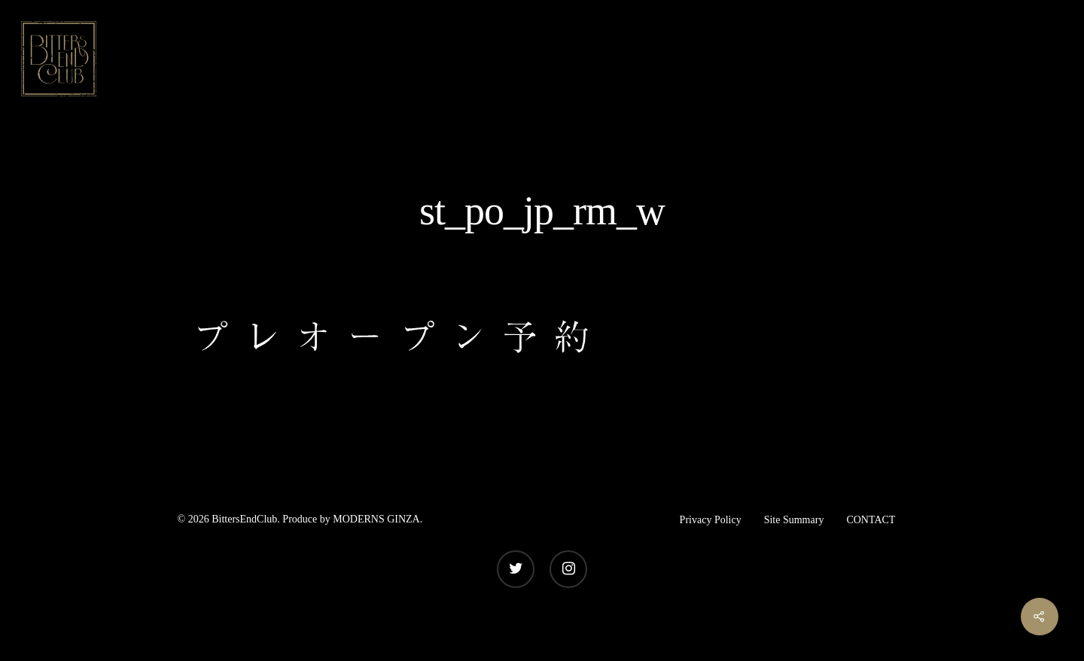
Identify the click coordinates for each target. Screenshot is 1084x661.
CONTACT (870, 519)
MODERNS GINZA (376, 519)
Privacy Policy (710, 519)
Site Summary (794, 519)
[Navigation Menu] (1050, 58)
